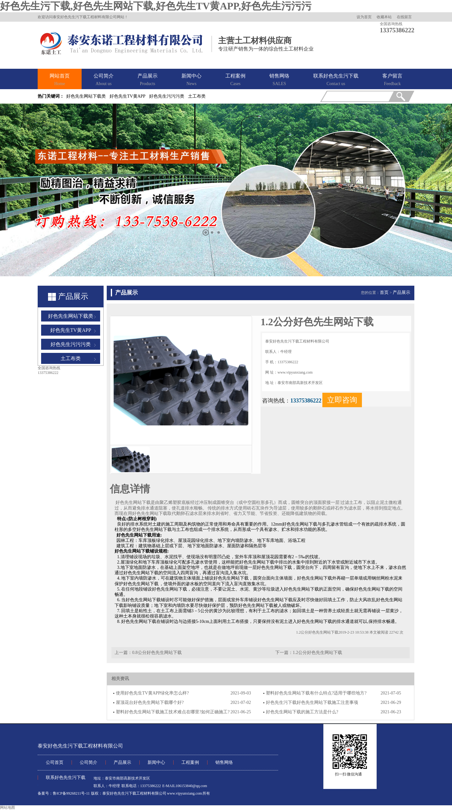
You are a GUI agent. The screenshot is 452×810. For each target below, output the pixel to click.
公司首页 (54, 762)
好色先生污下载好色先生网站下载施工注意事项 (312, 702)
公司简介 (104, 80)
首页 (384, 292)
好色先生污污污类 (166, 96)
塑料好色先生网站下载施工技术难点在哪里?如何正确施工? (172, 712)
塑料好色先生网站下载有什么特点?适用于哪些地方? (316, 693)
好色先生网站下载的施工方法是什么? (302, 712)
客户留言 (392, 80)
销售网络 (279, 80)
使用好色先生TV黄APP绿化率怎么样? (152, 693)
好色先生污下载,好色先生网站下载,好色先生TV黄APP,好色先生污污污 (155, 6)
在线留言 (404, 17)
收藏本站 (384, 17)
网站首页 (60, 80)
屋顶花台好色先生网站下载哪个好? (150, 702)
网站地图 (7, 807)
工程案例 (235, 80)
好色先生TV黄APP (127, 96)
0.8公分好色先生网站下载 (157, 652)
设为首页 (364, 17)
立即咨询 (342, 400)
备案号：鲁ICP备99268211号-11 (64, 793)
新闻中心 (191, 80)
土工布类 (197, 96)
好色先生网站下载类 (86, 96)
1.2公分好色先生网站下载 (317, 652)
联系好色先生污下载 (335, 80)
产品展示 (147, 80)
